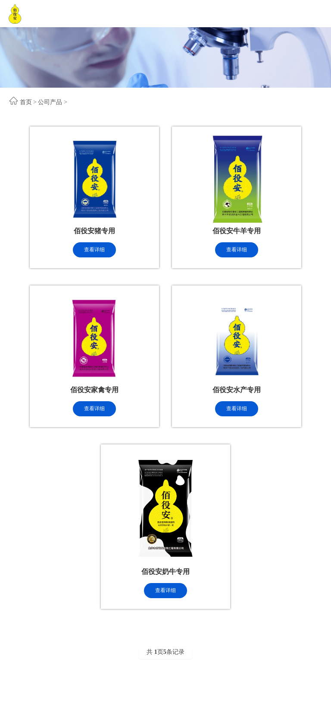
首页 (26, 102)
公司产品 (50, 102)
